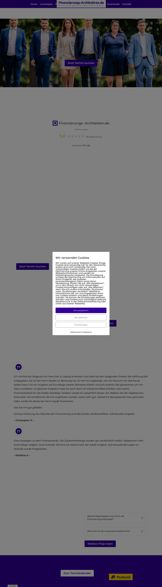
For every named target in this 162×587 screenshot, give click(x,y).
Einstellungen (81, 325)
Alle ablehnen (80, 317)
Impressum (87, 332)
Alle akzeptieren (81, 310)
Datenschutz (75, 332)
